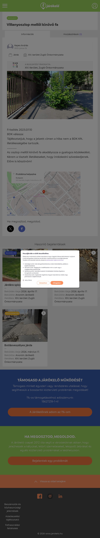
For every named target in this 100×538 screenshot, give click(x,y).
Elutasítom (43, 283)
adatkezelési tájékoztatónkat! (55, 260)
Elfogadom (57, 283)
